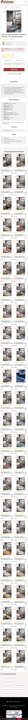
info (12, 173)
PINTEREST (17, 701)
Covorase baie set (21, 689)
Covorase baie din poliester (8, 689)
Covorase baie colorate (7, 693)
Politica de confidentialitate (18, 705)
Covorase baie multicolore (8, 678)
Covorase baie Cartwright (15, 7)
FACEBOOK (10, 701)
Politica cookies (13, 707)
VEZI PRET (14, 69)
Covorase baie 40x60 (19, 685)
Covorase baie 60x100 (7, 685)
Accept (19, 719)
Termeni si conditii (7, 705)
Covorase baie (5, 7)
